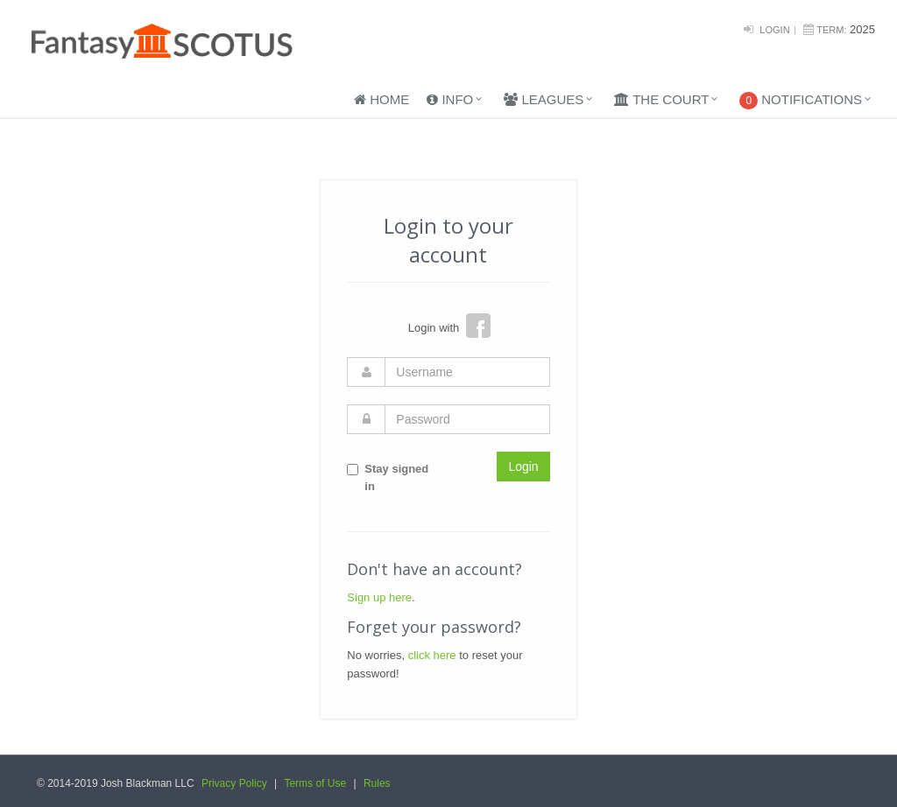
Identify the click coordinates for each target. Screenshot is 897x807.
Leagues (543, 99)
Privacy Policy (234, 783)
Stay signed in (387, 478)
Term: (831, 30)
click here (432, 655)
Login (774, 30)
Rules (377, 783)
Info (450, 99)
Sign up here (379, 597)
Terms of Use (315, 783)
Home (381, 99)
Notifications (800, 100)
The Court (661, 99)
